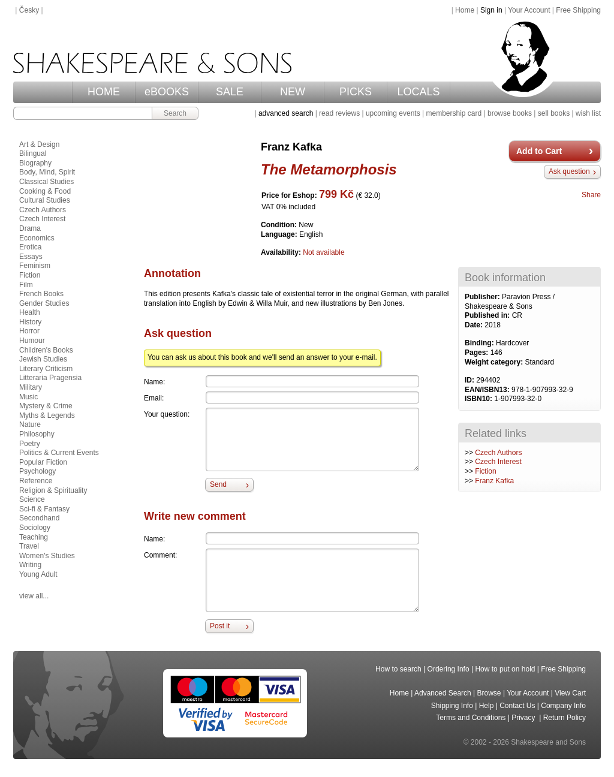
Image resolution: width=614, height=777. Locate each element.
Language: (280, 234)
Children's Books (46, 350)
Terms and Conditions (470, 717)
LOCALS (418, 92)
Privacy (524, 717)
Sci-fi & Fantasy (44, 509)
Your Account (529, 10)
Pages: (477, 352)
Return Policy (564, 717)
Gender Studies (44, 303)
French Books (41, 294)
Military (30, 387)
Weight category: (495, 362)
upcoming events (393, 113)
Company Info (563, 705)
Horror (29, 331)
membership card (453, 113)
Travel (29, 546)
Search (175, 113)
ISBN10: (479, 398)
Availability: (282, 252)
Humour (32, 340)
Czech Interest (498, 461)
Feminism (34, 265)
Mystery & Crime (46, 406)
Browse (489, 693)
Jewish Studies (43, 359)
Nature (30, 424)
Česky (29, 10)
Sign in (491, 10)
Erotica (30, 247)
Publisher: (483, 297)
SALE (229, 92)
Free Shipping (578, 10)
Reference (35, 481)
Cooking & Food (45, 191)
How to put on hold (505, 669)
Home (464, 10)
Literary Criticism (46, 369)
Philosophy (37, 434)
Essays (31, 256)
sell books (554, 113)
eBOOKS (167, 92)
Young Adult (38, 574)
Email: (154, 398)
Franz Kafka (494, 481)
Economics (37, 238)
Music (28, 397)
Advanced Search (442, 693)
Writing (30, 565)
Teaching (33, 537)
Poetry (29, 443)
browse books (509, 113)
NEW (292, 92)
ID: (470, 380)
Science (32, 499)
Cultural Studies (44, 200)
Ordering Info (448, 669)
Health (29, 312)
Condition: (280, 225)
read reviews (339, 113)
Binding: (480, 343)
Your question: (166, 414)
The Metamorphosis (329, 169)
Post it (220, 626)
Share (591, 195)
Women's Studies (47, 556)
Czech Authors (498, 452)
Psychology (37, 471)
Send (218, 484)
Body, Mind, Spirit (47, 172)
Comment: (160, 555)
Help (486, 705)
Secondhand (39, 518)
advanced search (285, 113)
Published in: (488, 315)
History (30, 322)
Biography (35, 163)
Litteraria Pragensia (50, 378)
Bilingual (32, 153)
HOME (104, 92)
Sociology (34, 527)
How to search (398, 669)
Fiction (485, 471)
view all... (34, 596)
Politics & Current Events (59, 452)
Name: (154, 382)
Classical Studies (46, 181)
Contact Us (517, 705)
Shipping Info (452, 705)
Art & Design (39, 144)
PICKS (355, 92)
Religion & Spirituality (53, 490)
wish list (588, 113)
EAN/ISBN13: (488, 390)
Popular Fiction (43, 462)
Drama (30, 228)
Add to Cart (539, 151)
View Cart (570, 693)
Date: (474, 325)
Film (26, 285)
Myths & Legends (47, 415)
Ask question (569, 171)
